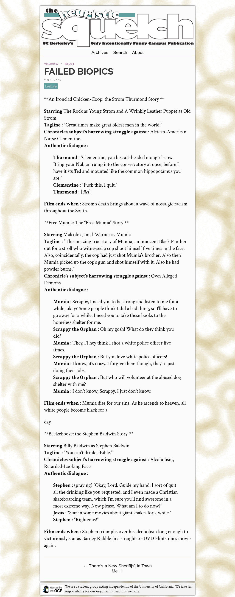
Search (120, 52)
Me (117, 571)
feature (51, 86)
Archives (99, 52)
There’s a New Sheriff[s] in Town (117, 565)
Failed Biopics (78, 71)
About (137, 52)
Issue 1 (69, 63)
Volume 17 (51, 63)
